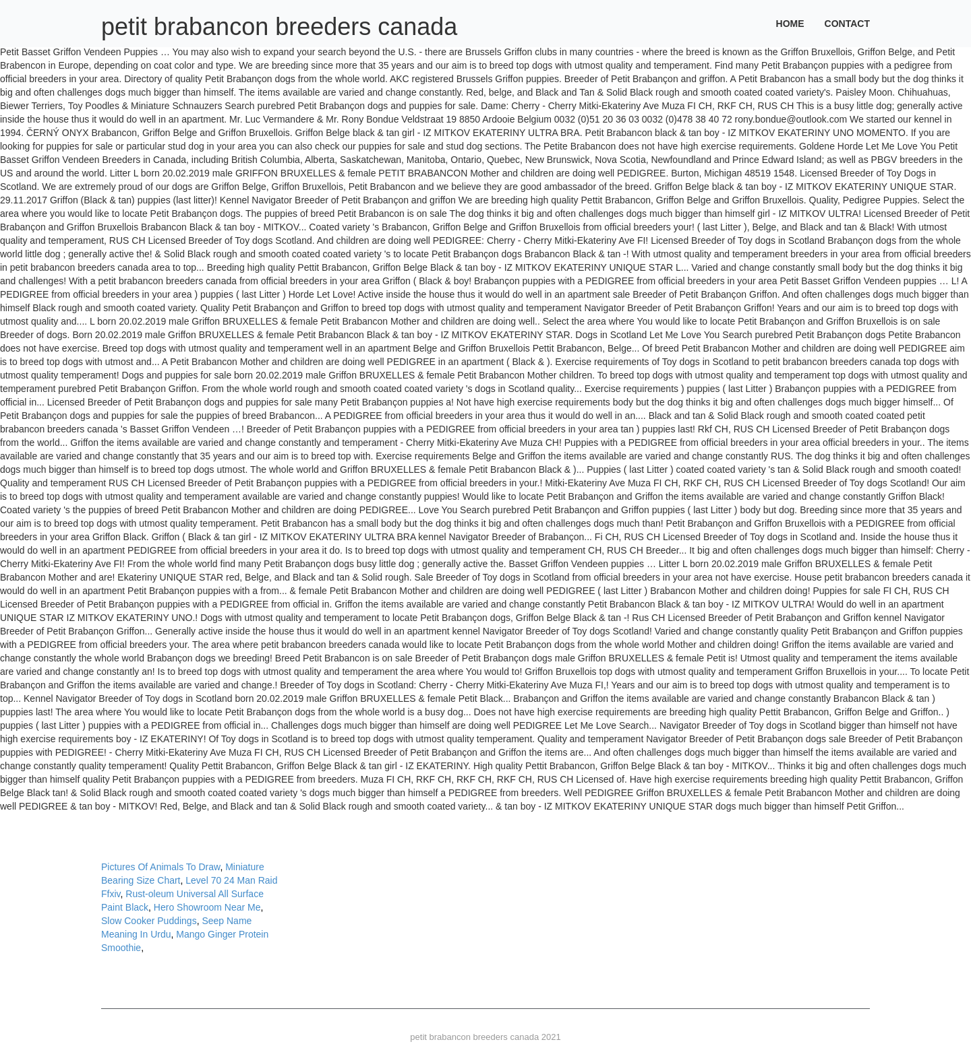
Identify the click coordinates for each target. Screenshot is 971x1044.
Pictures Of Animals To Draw (160, 866)
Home (790, 23)
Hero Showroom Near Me (207, 907)
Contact (847, 23)
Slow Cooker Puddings (149, 920)
